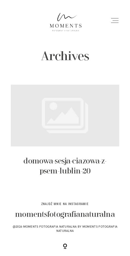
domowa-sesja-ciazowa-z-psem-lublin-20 (65, 135)
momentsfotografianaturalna (65, 215)
